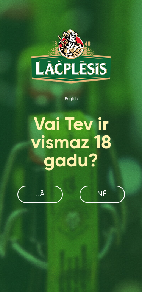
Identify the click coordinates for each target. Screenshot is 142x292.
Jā (40, 194)
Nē (102, 194)
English (71, 99)
